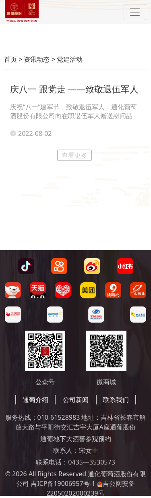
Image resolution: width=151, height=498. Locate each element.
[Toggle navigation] (135, 12)
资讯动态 (37, 59)
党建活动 (70, 59)
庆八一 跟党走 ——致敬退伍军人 (74, 89)
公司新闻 (76, 399)
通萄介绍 (35, 399)
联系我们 (116, 399)
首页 (10, 59)
